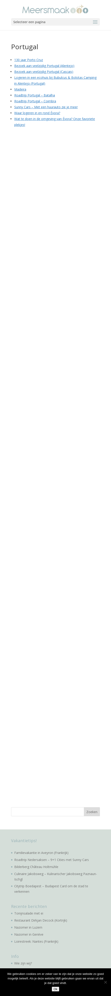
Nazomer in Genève (28, 934)
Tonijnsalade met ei (28, 913)
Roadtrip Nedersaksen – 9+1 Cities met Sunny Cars (51, 860)
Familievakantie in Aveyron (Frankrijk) (41, 853)
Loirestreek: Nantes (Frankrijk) (36, 941)
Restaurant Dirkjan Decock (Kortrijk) (40, 920)
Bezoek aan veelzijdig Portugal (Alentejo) (44, 66)
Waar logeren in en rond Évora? (37, 113)
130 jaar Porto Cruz (28, 60)
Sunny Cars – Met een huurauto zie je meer (46, 107)
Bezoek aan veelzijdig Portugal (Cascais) (43, 71)
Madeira (20, 89)
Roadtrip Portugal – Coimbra (35, 101)
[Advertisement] (45, 201)
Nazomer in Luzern (28, 927)
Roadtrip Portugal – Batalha (34, 95)
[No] (105, 982)
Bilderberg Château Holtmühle (36, 867)
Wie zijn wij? (23, 963)
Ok (55, 989)
